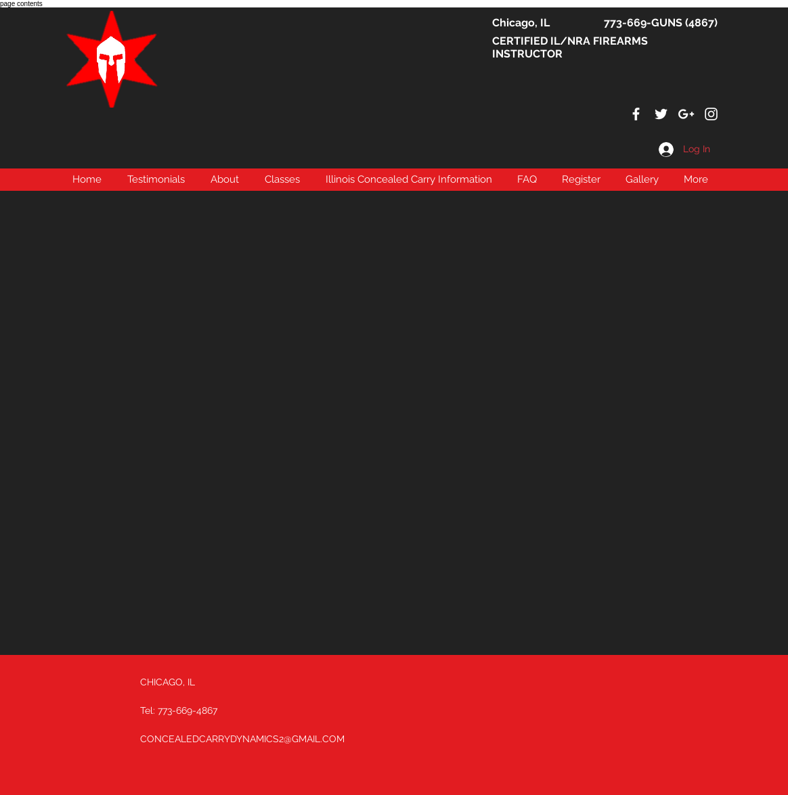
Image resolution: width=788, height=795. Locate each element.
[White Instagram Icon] (711, 114)
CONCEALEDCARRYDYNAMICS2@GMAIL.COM (242, 738)
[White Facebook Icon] (636, 114)
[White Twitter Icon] (661, 114)
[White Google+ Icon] (686, 114)
